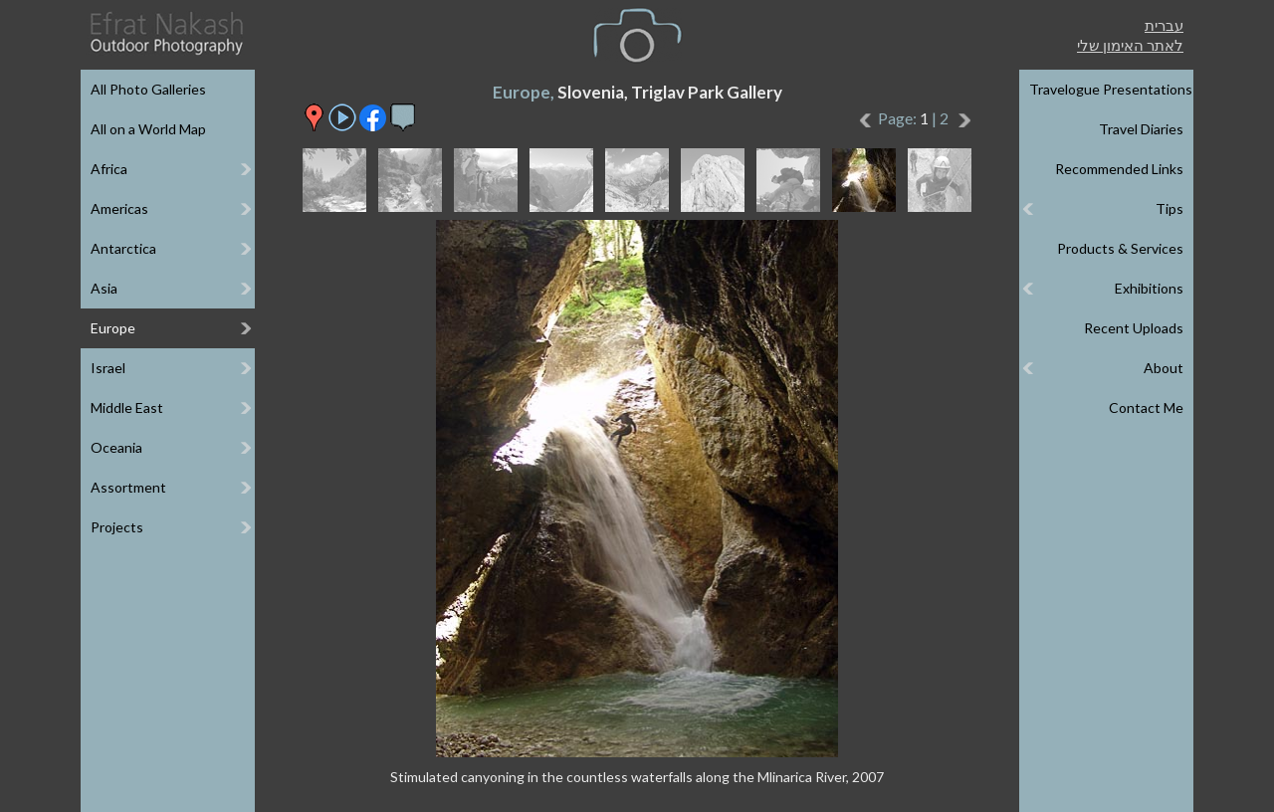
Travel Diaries (1141, 128)
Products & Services (1120, 248)
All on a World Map (148, 128)
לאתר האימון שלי (1130, 45)
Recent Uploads (1133, 327)
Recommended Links (1119, 168)
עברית (1164, 25)
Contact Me (1146, 407)
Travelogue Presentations (1110, 89)
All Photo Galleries (148, 89)
